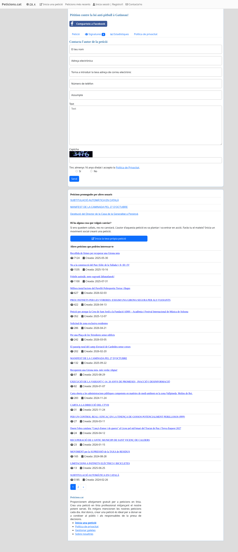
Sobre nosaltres (84, 534)
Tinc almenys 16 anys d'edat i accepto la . (104, 167)
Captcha (74, 149)
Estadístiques (119, 34)
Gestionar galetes (85, 530)
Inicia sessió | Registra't (108, 4)
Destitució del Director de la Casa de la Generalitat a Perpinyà (104, 214)
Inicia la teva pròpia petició (109, 238)
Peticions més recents (77, 4)
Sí (80, 171)
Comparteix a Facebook (87, 24)
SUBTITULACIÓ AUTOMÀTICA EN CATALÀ (94, 200)
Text (71, 104)
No (95, 171)
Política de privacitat (145, 34)
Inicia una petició (51, 4)
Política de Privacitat (127, 167)
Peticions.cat (11, 4)
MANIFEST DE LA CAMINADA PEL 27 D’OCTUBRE (99, 207)
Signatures (95, 34)
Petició (76, 34)
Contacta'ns (134, 4)
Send (74, 178)
